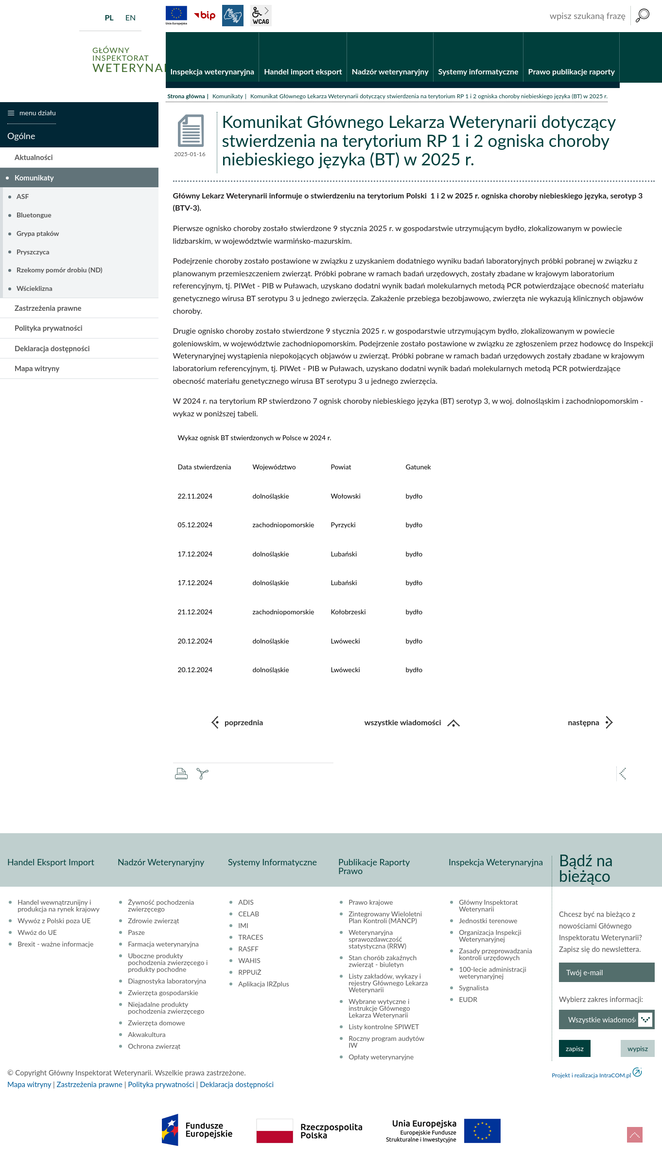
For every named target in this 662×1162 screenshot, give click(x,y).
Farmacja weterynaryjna (163, 944)
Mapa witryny (37, 368)
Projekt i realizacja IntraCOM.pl (591, 1075)
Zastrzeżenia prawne (48, 308)
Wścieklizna (34, 288)
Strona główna (186, 96)
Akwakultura (146, 1034)
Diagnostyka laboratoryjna (167, 981)
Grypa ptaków (38, 233)
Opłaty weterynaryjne (381, 1057)
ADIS (246, 902)
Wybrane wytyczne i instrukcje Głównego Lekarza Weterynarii (379, 1008)
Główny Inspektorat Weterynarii (488, 905)
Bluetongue (34, 215)
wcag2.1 (261, 15)
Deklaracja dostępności (52, 348)
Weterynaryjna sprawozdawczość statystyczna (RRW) (377, 939)
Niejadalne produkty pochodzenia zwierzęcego (166, 1008)
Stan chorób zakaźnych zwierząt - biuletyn (382, 961)
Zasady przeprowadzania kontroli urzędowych (495, 954)
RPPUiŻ (249, 972)
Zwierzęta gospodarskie (163, 992)
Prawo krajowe (370, 902)
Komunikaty (227, 96)
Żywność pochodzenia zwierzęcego (161, 905)
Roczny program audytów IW (386, 1042)
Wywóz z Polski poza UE (53, 920)
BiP (204, 15)
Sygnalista (473, 987)
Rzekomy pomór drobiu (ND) (60, 270)
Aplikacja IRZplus (263, 984)
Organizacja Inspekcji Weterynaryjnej (490, 936)
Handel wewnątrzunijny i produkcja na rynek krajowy (58, 905)
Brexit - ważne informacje (55, 944)
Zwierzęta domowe (156, 1022)
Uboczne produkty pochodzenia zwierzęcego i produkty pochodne (168, 962)
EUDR (468, 999)
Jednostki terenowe (488, 920)
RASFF (248, 949)
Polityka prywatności (49, 327)
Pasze (136, 932)
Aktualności (34, 157)
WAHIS (249, 960)
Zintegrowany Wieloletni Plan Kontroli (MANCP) (385, 917)
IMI (243, 925)
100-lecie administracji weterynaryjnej (492, 973)
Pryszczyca (33, 252)
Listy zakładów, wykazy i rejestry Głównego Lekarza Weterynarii (388, 983)
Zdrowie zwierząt (153, 920)
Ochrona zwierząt (154, 1046)
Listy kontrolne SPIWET (383, 1026)
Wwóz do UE (37, 932)
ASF (23, 196)
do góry (635, 1135)
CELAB (248, 914)
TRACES (250, 937)
